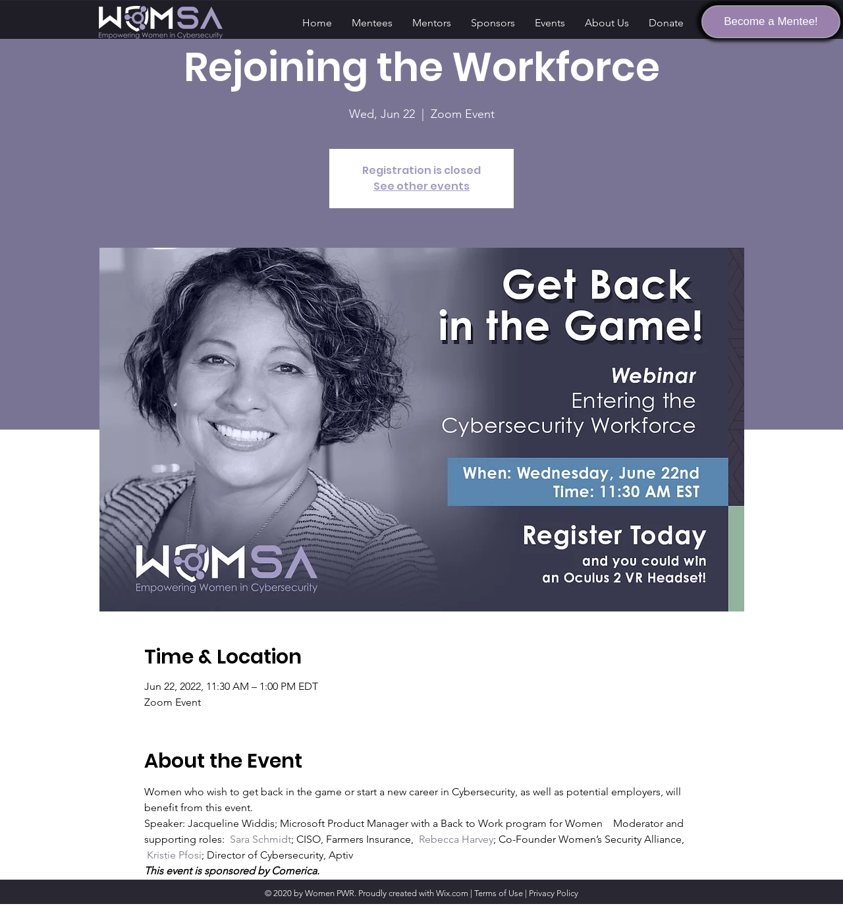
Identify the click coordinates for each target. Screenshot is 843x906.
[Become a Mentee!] (770, 21)
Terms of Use (498, 893)
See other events (421, 186)
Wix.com (452, 893)
